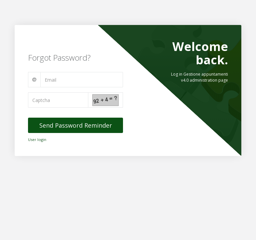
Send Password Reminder (75, 125)
